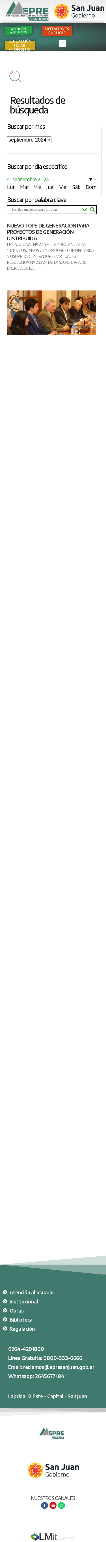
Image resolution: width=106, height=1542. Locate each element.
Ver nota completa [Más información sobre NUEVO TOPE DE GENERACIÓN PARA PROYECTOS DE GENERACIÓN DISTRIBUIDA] (21, 278)
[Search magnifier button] (92, 210)
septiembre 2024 (30, 179)
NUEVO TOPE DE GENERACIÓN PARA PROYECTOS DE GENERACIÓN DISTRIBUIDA (48, 231)
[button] (62, 43)
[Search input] (45, 210)
